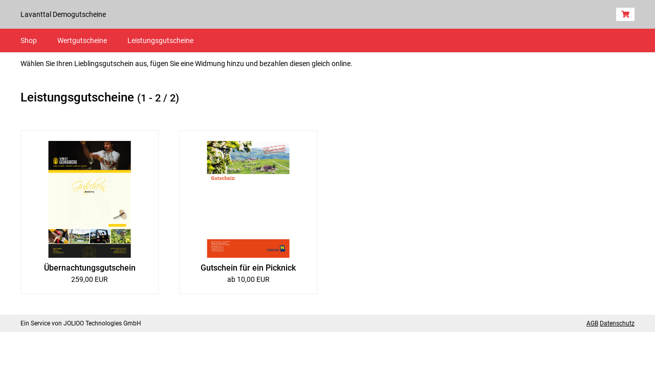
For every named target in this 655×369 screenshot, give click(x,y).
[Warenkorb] (625, 14)
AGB (592, 323)
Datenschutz (617, 323)
